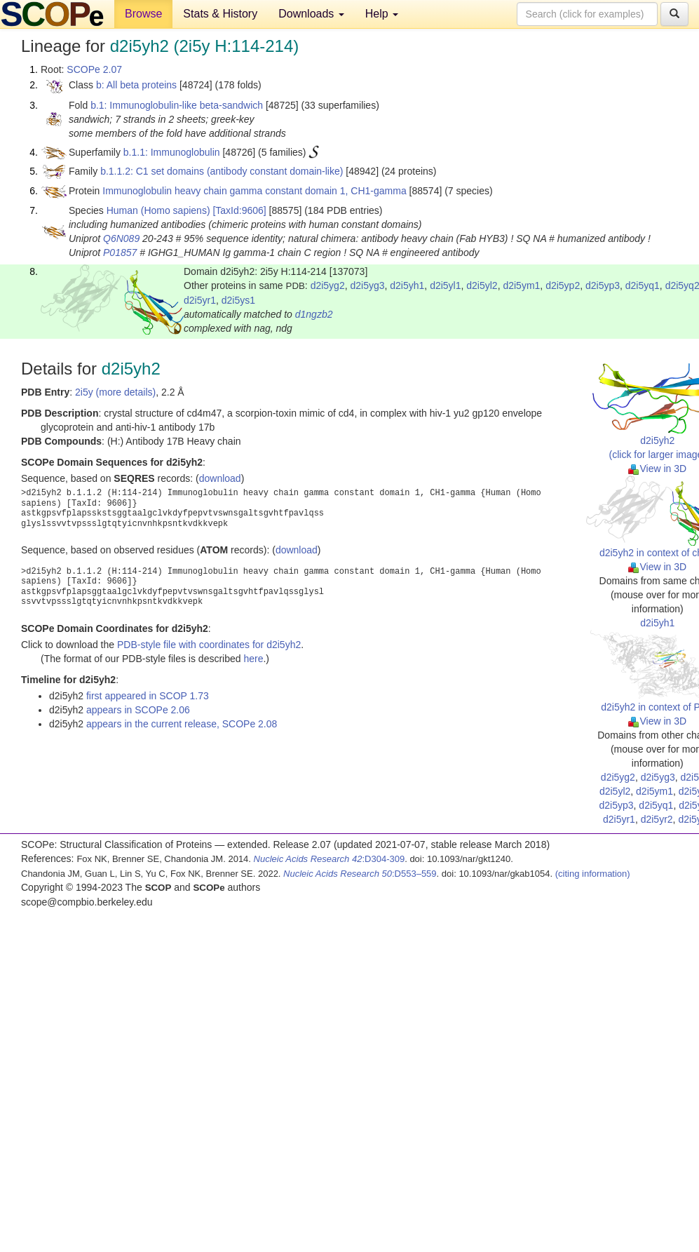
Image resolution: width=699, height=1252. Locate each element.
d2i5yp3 (602, 285)
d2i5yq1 (642, 285)
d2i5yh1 (407, 285)
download (220, 478)
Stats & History (220, 14)
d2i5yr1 (200, 300)
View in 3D (657, 468)
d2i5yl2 (481, 285)
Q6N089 (121, 238)
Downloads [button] (311, 14)
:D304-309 (329, 859)
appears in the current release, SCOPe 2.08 (181, 723)
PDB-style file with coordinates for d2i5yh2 (209, 644)
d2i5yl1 (445, 285)
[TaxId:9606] (239, 210)
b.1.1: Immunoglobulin (171, 152)
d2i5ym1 (521, 285)
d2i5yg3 (367, 285)
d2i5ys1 (238, 300)
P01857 (120, 252)
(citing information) (592, 873)
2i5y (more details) (115, 392)
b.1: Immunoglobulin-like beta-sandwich (176, 105)
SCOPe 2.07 (94, 69)
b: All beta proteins (136, 84)
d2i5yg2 (328, 285)
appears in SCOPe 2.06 (138, 709)
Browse (143, 14)
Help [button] (381, 14)
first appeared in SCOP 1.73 (147, 695)
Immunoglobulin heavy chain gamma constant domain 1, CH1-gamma (254, 190)
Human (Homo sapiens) (158, 210)
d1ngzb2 (314, 314)
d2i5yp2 (562, 285)
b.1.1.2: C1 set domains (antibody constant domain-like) (221, 171)
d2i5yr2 (657, 819)
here (253, 658)
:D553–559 (360, 873)
